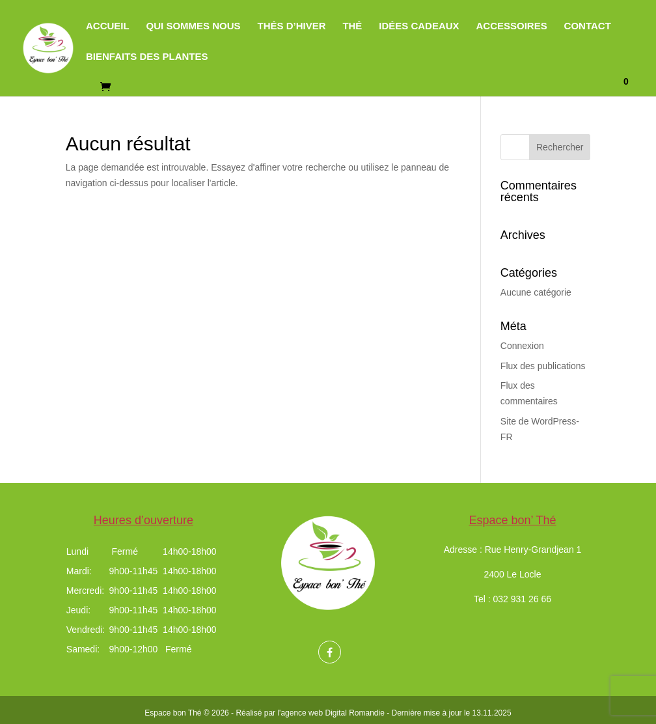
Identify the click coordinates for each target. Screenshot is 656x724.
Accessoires (511, 26)
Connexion (522, 346)
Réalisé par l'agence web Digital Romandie (310, 712)
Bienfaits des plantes (147, 57)
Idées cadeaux (419, 26)
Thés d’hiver (291, 26)
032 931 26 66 (522, 599)
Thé (352, 26)
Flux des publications (543, 366)
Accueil (108, 26)
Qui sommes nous (193, 26)
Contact (587, 26)
